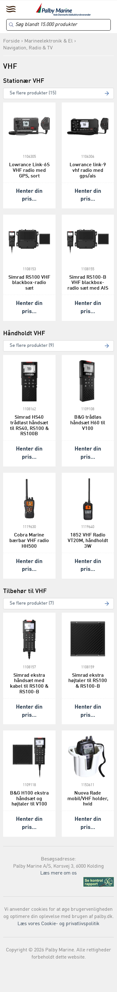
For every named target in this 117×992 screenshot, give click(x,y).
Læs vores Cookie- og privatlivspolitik (58, 923)
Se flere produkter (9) (32, 345)
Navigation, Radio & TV (28, 48)
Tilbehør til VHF (25, 591)
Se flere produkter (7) (32, 603)
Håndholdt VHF (24, 334)
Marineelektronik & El (48, 41)
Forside (11, 41)
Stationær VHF (23, 81)
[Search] (58, 25)
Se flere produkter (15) (33, 93)
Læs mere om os (58, 873)
